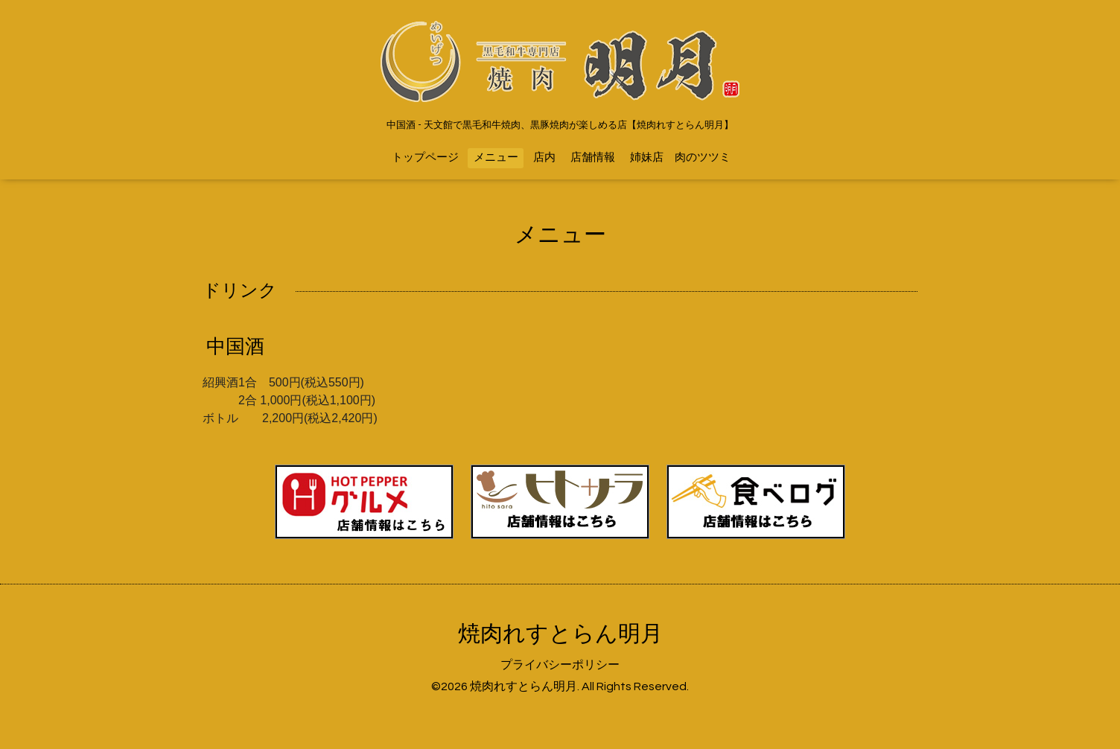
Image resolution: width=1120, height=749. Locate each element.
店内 (544, 157)
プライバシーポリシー (560, 665)
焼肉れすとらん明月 (560, 634)
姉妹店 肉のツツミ (680, 157)
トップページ (425, 157)
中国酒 (235, 347)
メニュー (496, 157)
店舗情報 (592, 157)
